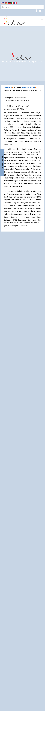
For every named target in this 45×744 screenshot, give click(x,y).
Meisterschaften (20, 98)
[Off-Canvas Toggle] (41, 21)
